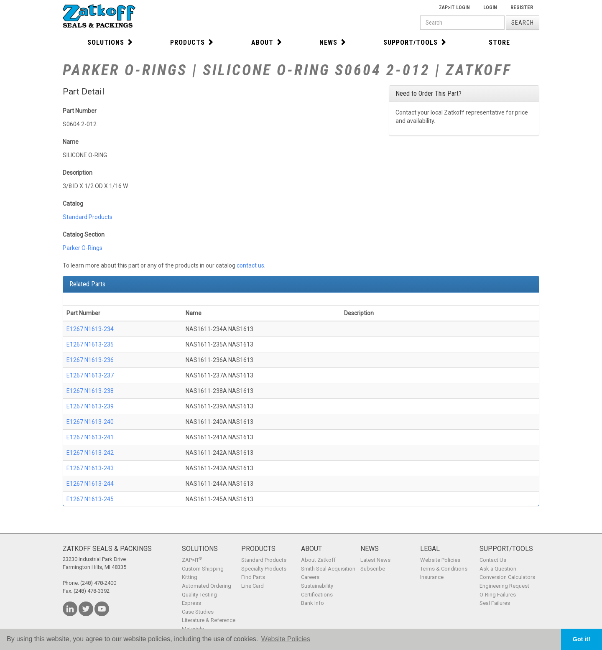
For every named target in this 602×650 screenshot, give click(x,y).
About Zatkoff (318, 560)
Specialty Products (263, 569)
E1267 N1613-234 (90, 329)
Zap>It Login (454, 7)
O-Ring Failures (498, 594)
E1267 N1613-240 (90, 421)
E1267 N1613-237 (90, 375)
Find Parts (253, 577)
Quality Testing (199, 594)
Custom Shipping (203, 569)
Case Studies (198, 612)
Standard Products (87, 217)
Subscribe (372, 569)
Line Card (252, 586)
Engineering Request (504, 586)
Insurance (432, 577)
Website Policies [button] (285, 638)
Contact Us (493, 560)
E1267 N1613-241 (90, 437)
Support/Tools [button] (415, 42)
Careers (310, 577)
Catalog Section (84, 234)
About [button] (267, 42)
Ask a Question (498, 569)
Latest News (375, 560)
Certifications (317, 594)
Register (521, 7)
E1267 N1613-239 (90, 406)
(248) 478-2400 (98, 583)
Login (490, 7)
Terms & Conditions (443, 569)
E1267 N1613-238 (90, 390)
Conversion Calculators (507, 577)
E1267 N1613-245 (90, 499)
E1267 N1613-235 (90, 344)
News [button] (333, 42)
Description (77, 172)
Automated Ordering (206, 586)
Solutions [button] (110, 42)
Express (191, 603)
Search (522, 22)
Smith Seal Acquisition (328, 569)
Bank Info (312, 603)
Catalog (73, 203)
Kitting (189, 577)
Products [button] (192, 42)
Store (499, 42)
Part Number (80, 110)
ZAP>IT (192, 560)
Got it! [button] (581, 639)
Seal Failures (495, 603)
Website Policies (440, 560)
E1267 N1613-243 (90, 468)
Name (71, 141)
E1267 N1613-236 (90, 360)
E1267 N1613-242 (90, 452)
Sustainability (317, 586)
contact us (250, 265)
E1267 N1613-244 (90, 483)
